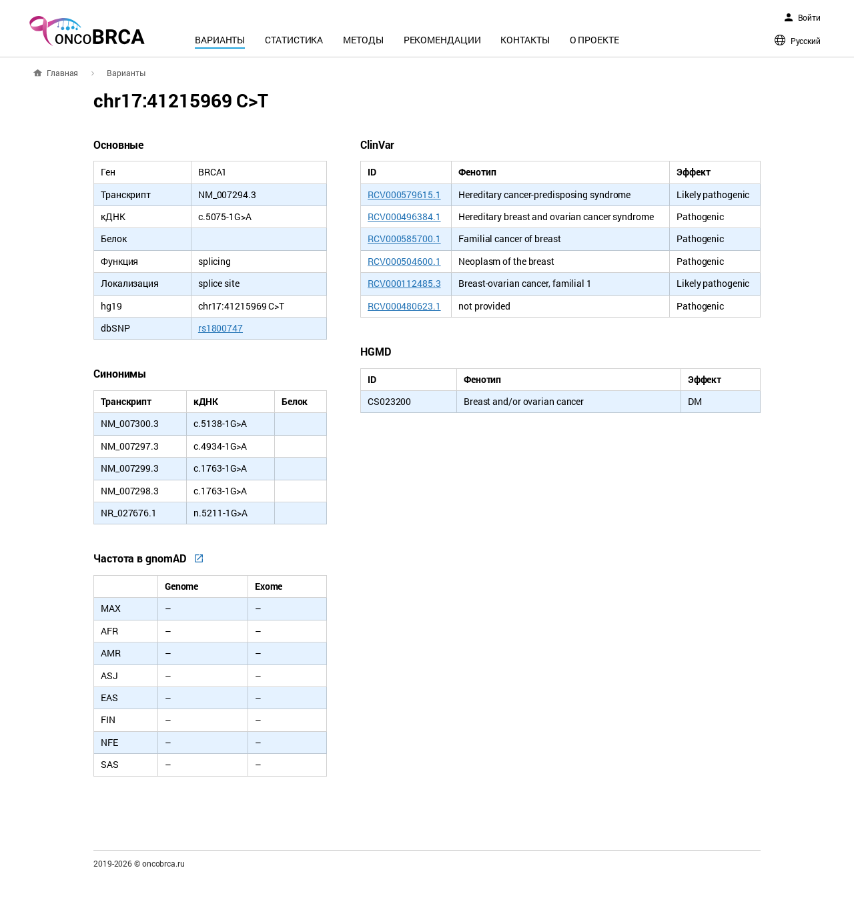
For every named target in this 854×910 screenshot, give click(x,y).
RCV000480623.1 (404, 306)
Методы (363, 39)
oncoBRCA (86, 30)
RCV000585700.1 (404, 238)
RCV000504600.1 (404, 261)
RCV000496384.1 (404, 216)
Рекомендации (442, 39)
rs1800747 (220, 328)
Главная (62, 72)
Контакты (524, 39)
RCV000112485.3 (404, 283)
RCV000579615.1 (404, 194)
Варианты (220, 39)
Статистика (294, 39)
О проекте (594, 39)
